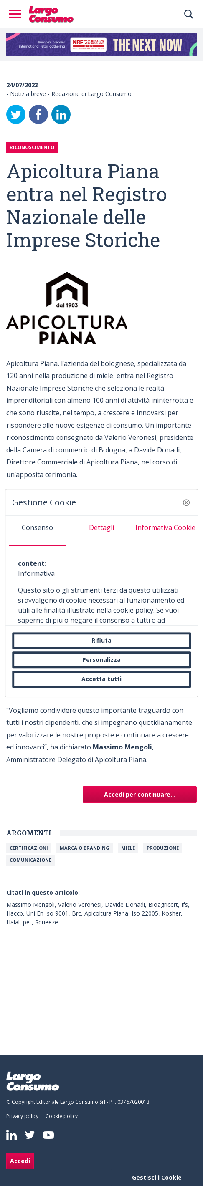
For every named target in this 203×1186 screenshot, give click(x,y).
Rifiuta (101, 640)
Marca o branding (84, 848)
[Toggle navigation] (17, 14)
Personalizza (101, 660)
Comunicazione (30, 860)
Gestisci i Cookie (157, 1177)
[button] (186, 502)
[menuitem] (24, 1116)
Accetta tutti (101, 679)
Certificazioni (29, 848)
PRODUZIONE (163, 848)
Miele (128, 848)
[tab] (37, 531)
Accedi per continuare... (139, 794)
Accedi (20, 1161)
